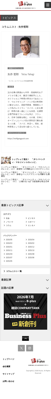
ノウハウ (9, 222)
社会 (8, 218)
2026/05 (9, 240)
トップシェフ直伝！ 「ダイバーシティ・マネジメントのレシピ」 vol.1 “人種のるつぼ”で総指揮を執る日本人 (25, 181)
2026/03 (9, 243)
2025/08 (31, 254)
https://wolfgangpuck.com (18, 138)
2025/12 (31, 247)
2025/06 (31, 257)
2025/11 (9, 250)
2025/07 (9, 257)
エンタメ (31, 225)
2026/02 (31, 243)
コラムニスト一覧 (14, 271)
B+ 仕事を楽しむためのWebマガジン (25, 5)
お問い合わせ (8, 381)
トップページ (8, 359)
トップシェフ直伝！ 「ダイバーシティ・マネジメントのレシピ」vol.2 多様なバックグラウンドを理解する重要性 (25, 174)
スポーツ (31, 222)
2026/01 (9, 247)
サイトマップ (8, 374)
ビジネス (31, 218)
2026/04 (31, 240)
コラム (8, 225)
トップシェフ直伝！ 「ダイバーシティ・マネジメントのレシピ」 (28, 160)
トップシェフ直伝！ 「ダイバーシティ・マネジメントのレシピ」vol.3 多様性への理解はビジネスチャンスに (25, 168)
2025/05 (9, 261)
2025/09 (9, 254)
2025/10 (31, 250)
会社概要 (6, 366)
